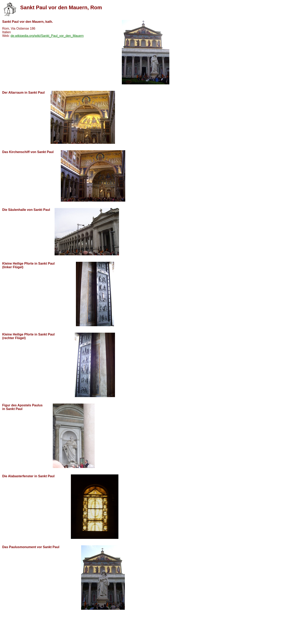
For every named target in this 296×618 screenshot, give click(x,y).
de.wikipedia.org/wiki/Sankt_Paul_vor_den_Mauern (47, 35)
